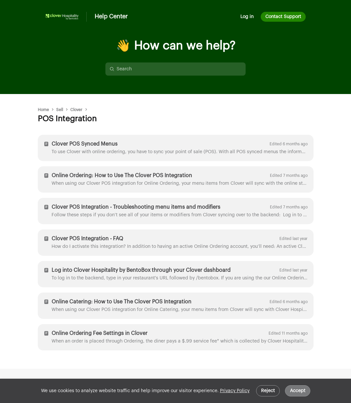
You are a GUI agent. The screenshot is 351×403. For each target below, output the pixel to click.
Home (43, 110)
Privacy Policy (235, 391)
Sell (59, 110)
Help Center (111, 16)
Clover (76, 110)
